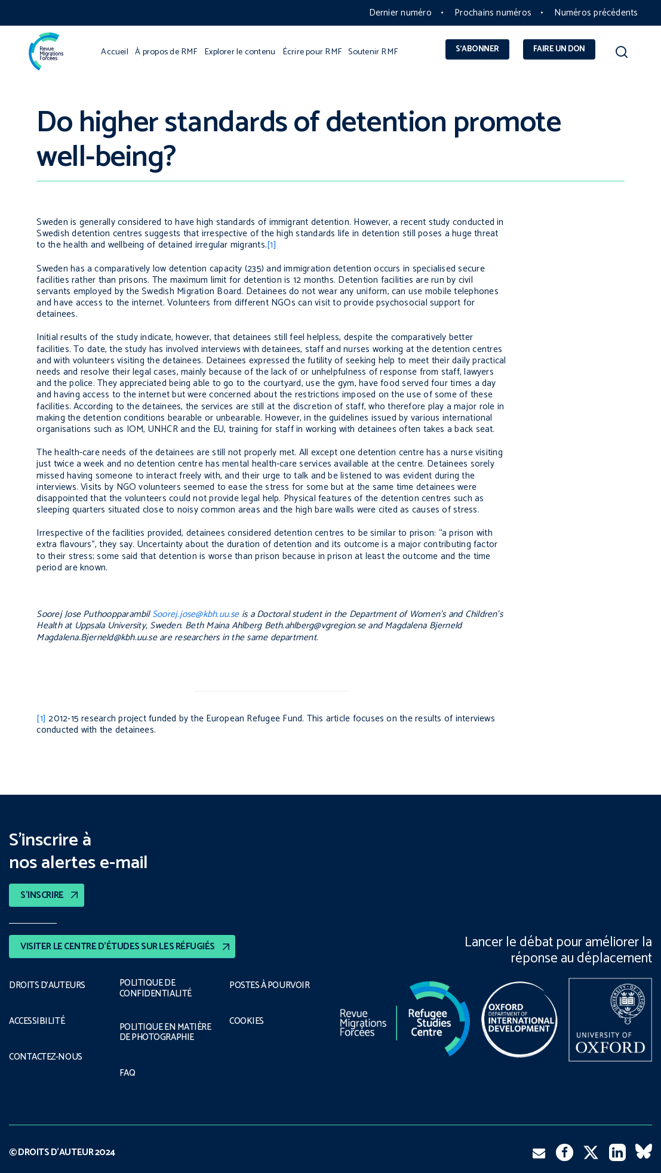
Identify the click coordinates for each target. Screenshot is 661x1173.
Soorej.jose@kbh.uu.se (195, 614)
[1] (271, 244)
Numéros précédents (596, 12)
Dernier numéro (400, 12)
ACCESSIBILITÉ (37, 1021)
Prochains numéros (492, 12)
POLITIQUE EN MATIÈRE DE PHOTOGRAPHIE (164, 1032)
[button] (621, 54)
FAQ (127, 1073)
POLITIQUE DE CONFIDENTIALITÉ (153, 988)
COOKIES (247, 1021)
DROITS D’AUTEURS (47, 985)
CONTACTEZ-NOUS (46, 1057)
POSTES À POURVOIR (271, 985)
